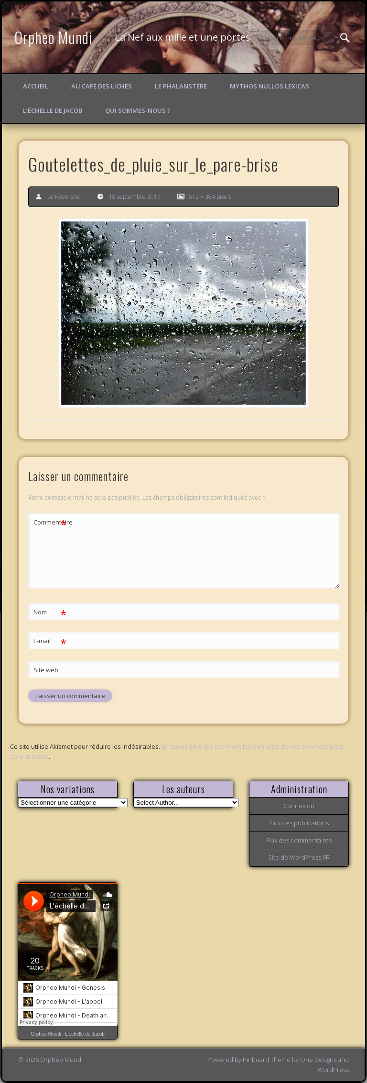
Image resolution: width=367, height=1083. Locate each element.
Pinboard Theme (267, 1059)
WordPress (333, 1069)
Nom (49, 612)
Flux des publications (299, 823)
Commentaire (50, 522)
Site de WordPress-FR (299, 857)
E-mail (49, 641)
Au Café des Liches (101, 86)
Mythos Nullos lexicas (269, 86)
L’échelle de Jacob (52, 110)
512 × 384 (202, 197)
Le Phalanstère (181, 86)
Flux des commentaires (299, 840)
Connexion (298, 805)
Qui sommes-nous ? (138, 110)
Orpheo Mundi (53, 37)
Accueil (35, 86)
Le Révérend (64, 197)
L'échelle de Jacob (85, 1034)
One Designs (318, 1059)
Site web (45, 670)
